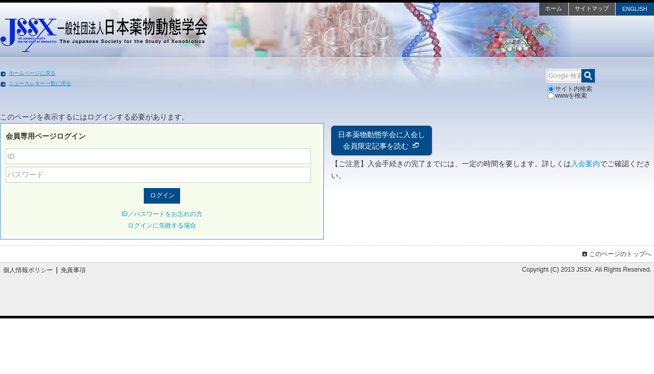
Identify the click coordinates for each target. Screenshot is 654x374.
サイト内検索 (497, 88)
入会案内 (345, 169)
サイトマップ (514, 8)
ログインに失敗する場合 (201, 218)
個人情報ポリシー (103, 263)
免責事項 (148, 263)
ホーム (475, 8)
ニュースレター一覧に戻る (118, 83)
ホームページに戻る (110, 73)
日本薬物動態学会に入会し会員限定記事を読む (381, 134)
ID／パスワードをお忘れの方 (200, 207)
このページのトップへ (540, 247)
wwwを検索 (541, 88)
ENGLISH (556, 9)
